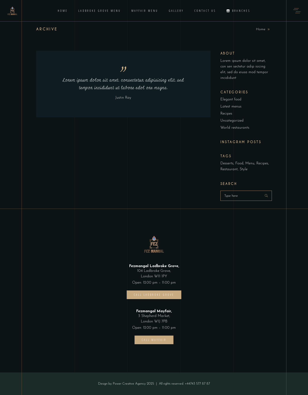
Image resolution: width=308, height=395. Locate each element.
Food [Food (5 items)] (239, 163)
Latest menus (230, 106)
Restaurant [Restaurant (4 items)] (229, 169)
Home (260, 29)
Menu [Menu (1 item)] (249, 163)
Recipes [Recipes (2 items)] (262, 163)
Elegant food (230, 99)
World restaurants (234, 128)
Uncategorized (232, 121)
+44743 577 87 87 (197, 383)
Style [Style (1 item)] (244, 169)
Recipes (226, 114)
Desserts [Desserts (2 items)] (226, 163)
